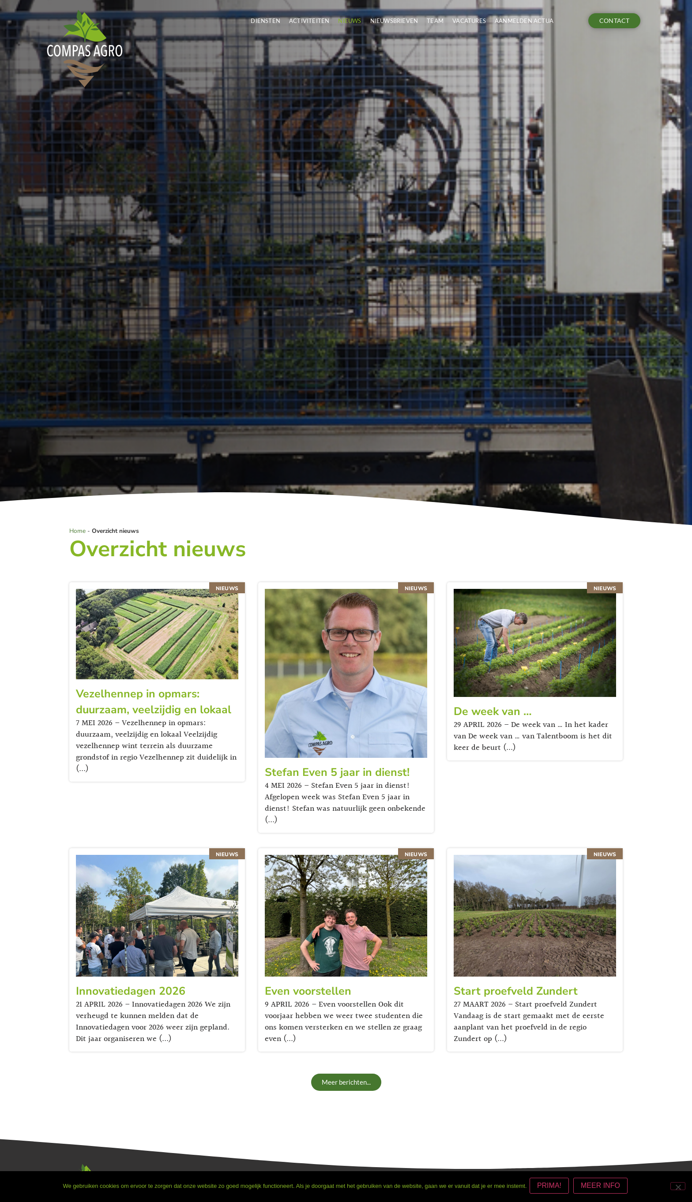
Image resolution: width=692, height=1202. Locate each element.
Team (435, 20)
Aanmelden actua (524, 20)
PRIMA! (551, 1187)
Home (77, 531)
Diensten (265, 20)
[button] (346, 1082)
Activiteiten (309, 20)
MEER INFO (602, 1187)
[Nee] (677, 1187)
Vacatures (469, 20)
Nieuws (349, 20)
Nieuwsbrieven (394, 20)
